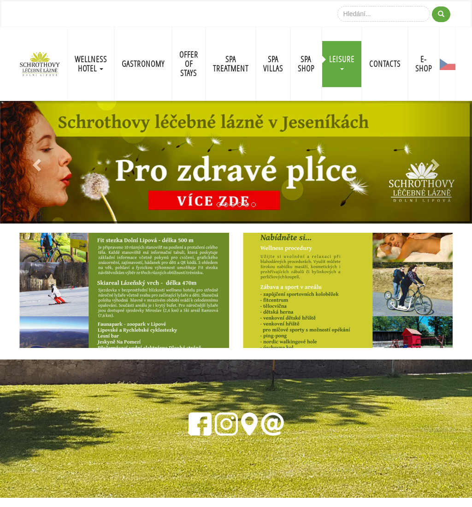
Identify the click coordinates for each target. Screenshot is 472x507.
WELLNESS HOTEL (91, 64)
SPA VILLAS (273, 64)
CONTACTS (385, 64)
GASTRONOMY (143, 64)
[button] (35, 162)
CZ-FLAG (447, 64)
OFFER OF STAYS (188, 63)
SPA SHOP (306, 64)
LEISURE (341, 62)
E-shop (423, 64)
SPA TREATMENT (230, 64)
